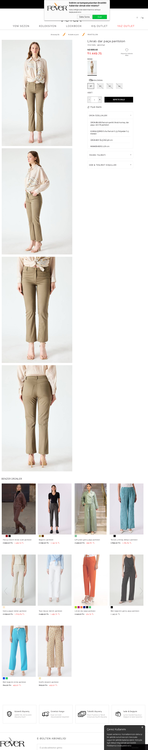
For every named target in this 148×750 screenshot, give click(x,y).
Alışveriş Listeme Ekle (127, 54)
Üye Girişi (53, 717)
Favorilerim (54, 732)
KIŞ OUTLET (99, 26)
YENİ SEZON (21, 26)
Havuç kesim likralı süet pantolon (17, 540)
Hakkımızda (30, 717)
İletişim (77, 725)
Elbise (3, 722)
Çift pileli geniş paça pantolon (87, 540)
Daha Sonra (84, 17)
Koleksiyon (47, 26)
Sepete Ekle (119, 100)
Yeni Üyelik (54, 722)
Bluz (2, 727)
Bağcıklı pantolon (46, 540)
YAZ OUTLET (126, 26)
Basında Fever (31, 737)
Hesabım (53, 727)
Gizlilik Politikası (81, 730)
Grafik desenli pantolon (13, 611)
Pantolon (4, 732)
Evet (100, 17)
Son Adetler (5, 737)
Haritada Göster (143, 723)
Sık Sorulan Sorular (82, 720)
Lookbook (29, 732)
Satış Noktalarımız (33, 722)
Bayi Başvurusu (31, 727)
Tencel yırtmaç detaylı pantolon (124, 540)
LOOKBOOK (74, 26)
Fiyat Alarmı (96, 107)
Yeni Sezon (5, 717)
